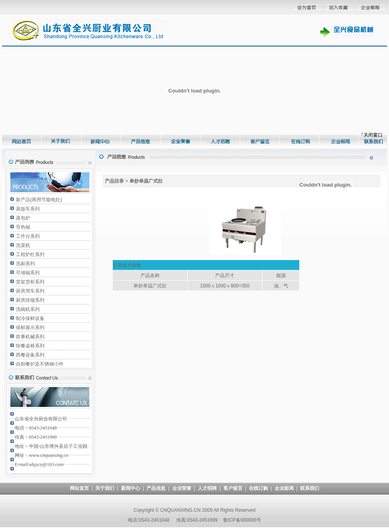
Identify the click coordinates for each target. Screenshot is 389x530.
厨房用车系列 (30, 291)
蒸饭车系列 (28, 209)
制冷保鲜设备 (30, 318)
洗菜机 (23, 245)
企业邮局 (284, 488)
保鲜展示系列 (30, 327)
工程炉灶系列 (30, 254)
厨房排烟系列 (30, 300)
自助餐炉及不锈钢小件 (40, 364)
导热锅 (23, 227)
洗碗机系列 (28, 309)
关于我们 (104, 488)
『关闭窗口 (371, 135)
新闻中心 (130, 488)
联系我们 (309, 488)
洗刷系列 (25, 263)
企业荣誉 (181, 488)
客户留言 (233, 488)
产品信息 (156, 488)
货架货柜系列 (30, 282)
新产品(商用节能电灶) (39, 199)
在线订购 (258, 488)
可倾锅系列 (28, 273)
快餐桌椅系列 (30, 346)
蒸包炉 (23, 218)
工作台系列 (28, 236)
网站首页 (79, 488)
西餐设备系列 (30, 355)
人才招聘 (207, 488)
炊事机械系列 (30, 336)
